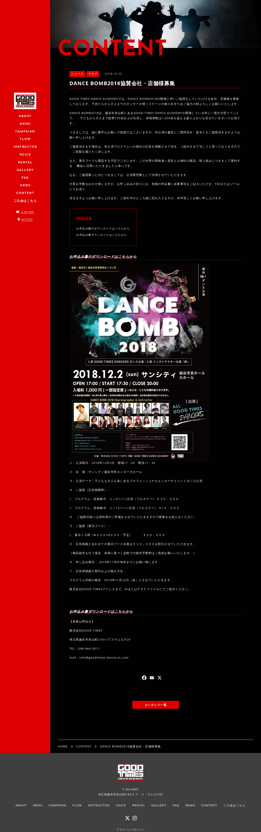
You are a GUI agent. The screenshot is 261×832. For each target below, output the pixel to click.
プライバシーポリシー (130, 829)
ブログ (93, 74)
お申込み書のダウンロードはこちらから (103, 228)
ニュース (77, 74)
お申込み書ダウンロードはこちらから (101, 235)
